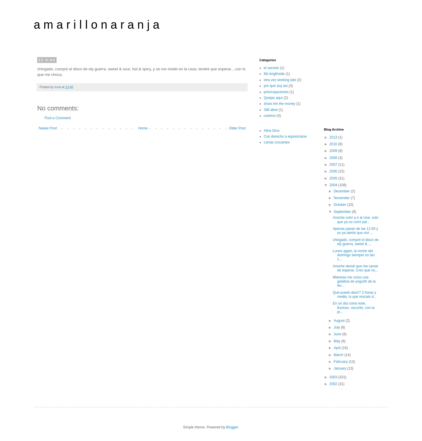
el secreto (271, 68)
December (342, 191)
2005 (333, 178)
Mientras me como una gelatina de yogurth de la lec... (354, 281)
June (337, 334)
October (340, 205)
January (340, 368)
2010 (333, 144)
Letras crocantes (277, 142)
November (342, 198)
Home (143, 128)
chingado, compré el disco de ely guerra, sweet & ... (355, 242)
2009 (333, 151)
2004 (333, 185)
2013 (333, 137)
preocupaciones (276, 92)
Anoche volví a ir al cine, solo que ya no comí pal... (355, 220)
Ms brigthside (274, 74)
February (340, 362)
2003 (333, 377)
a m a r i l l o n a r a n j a (96, 24)
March (338, 355)
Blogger (232, 427)
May (337, 341)
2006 (333, 171)
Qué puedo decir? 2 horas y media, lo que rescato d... (355, 294)
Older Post (237, 128)
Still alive (271, 110)
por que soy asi (275, 86)
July (337, 327)
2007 (333, 165)
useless (270, 116)
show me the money (279, 104)
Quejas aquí (273, 98)
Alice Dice (271, 131)
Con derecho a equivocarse (285, 136)
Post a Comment (58, 118)
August (339, 321)
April (337, 348)
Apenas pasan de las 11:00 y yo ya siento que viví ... (355, 231)
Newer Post (48, 128)
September (342, 212)
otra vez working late (280, 80)
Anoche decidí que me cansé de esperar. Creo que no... (355, 268)
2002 (333, 384)
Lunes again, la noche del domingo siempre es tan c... (354, 255)
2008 (333, 158)
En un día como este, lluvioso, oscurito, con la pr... (353, 307)
